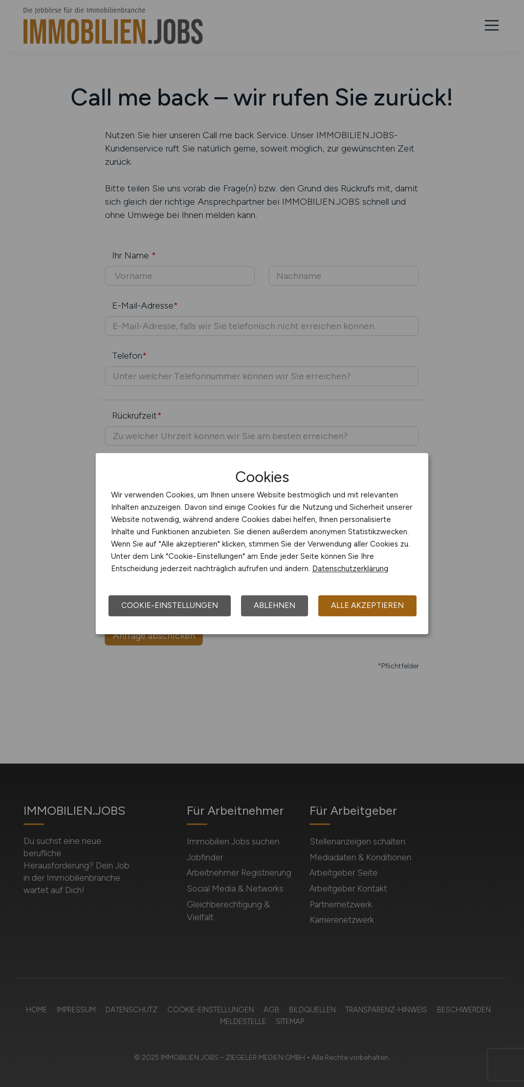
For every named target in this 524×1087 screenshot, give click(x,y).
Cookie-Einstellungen (169, 605)
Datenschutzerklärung (350, 568)
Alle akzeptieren (367, 605)
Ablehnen (274, 605)
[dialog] (262, 543)
